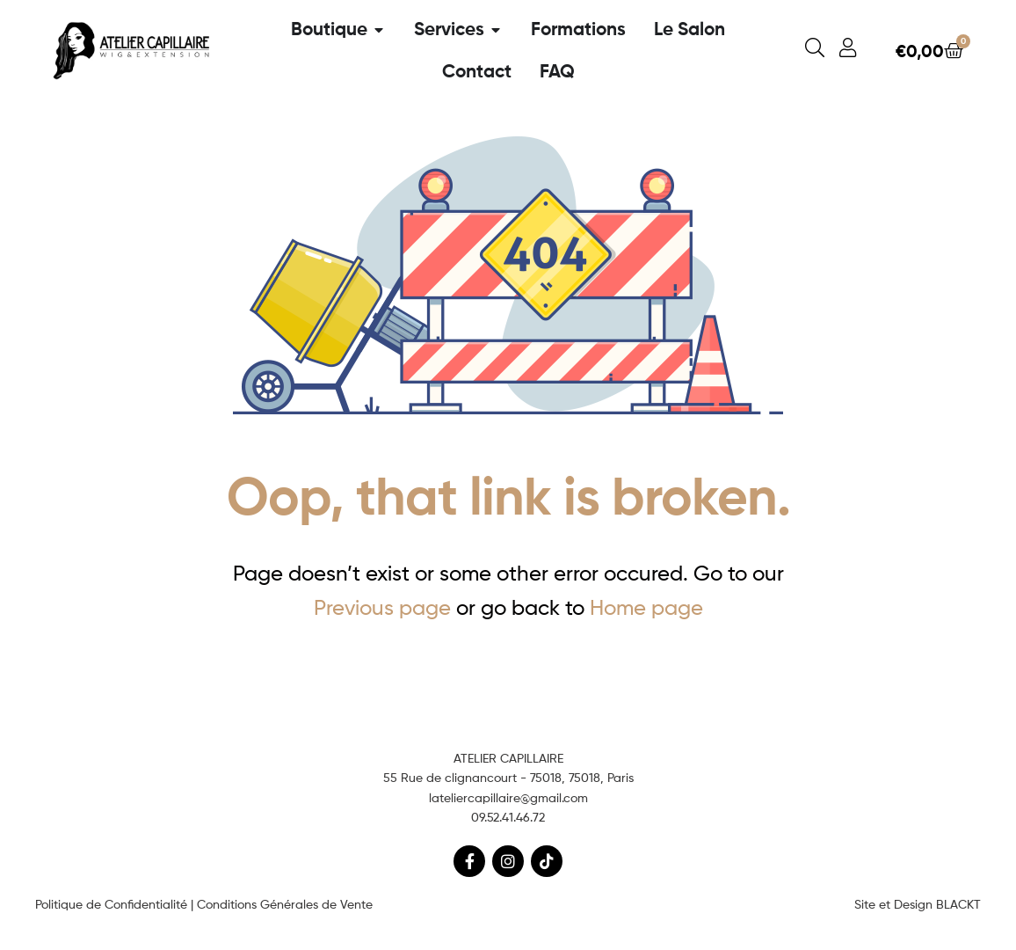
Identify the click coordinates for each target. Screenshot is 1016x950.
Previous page (382, 607)
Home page (646, 607)
